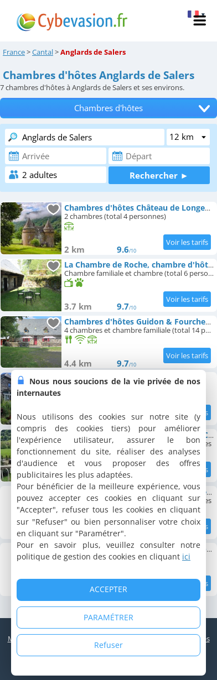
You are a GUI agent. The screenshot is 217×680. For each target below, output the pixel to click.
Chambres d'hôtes (108, 108)
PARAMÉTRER (108, 617)
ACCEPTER (108, 589)
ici (186, 556)
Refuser (108, 645)
